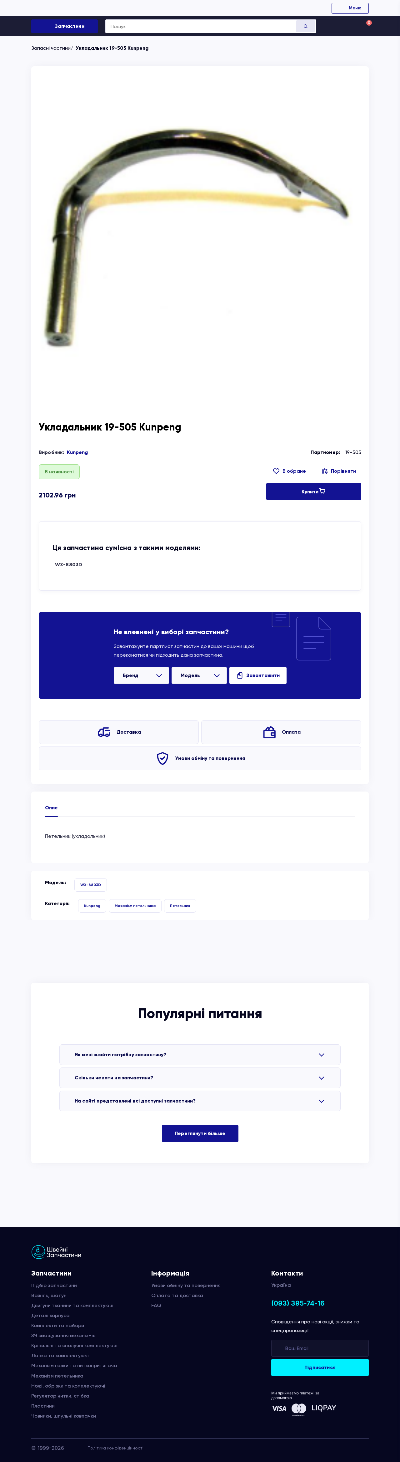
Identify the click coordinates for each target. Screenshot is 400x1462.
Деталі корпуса (50, 1315)
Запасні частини (51, 48)
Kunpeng (77, 452)
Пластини (43, 1406)
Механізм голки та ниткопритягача (74, 1365)
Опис (51, 808)
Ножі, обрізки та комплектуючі (68, 1386)
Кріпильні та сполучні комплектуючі (74, 1345)
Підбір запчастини (54, 1285)
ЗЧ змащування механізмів (63, 1335)
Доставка (129, 732)
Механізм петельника (135, 906)
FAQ (156, 1305)
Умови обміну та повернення (210, 758)
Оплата (291, 732)
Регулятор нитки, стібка (60, 1396)
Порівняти (343, 471)
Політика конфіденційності (115, 1447)
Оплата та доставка (177, 1295)
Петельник (180, 906)
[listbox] (141, 675)
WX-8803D (68, 565)
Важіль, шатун (49, 1295)
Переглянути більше (200, 1133)
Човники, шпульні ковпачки (63, 1416)
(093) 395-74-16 (298, 1303)
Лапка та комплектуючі (60, 1355)
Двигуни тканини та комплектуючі (72, 1305)
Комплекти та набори (57, 1325)
